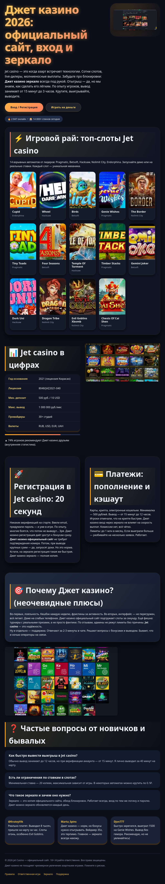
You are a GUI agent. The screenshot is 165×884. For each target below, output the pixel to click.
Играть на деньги (63, 107)
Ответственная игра (29, 874)
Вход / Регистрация (24, 107)
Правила (10, 874)
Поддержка (62, 874)
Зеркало (48, 874)
